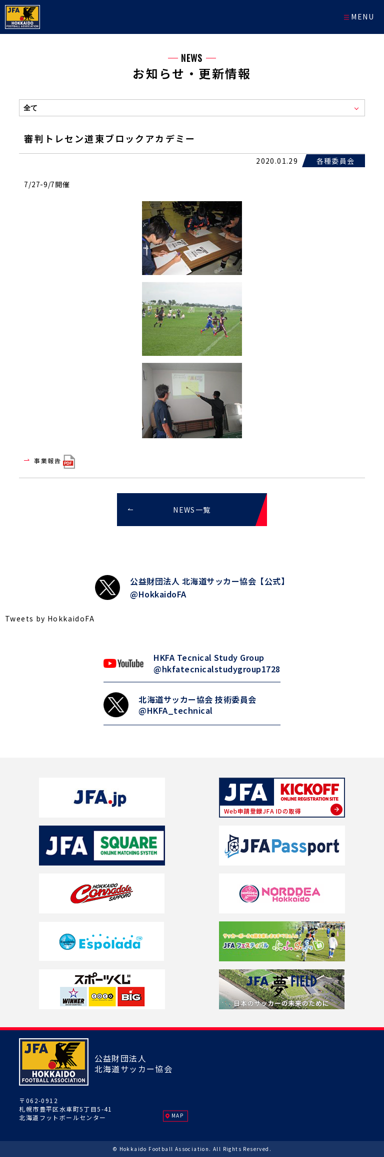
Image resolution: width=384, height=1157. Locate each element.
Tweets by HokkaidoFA (49, 618)
